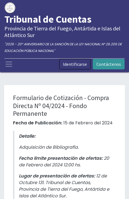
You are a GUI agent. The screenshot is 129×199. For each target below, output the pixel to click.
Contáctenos (108, 64)
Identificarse (75, 64)
